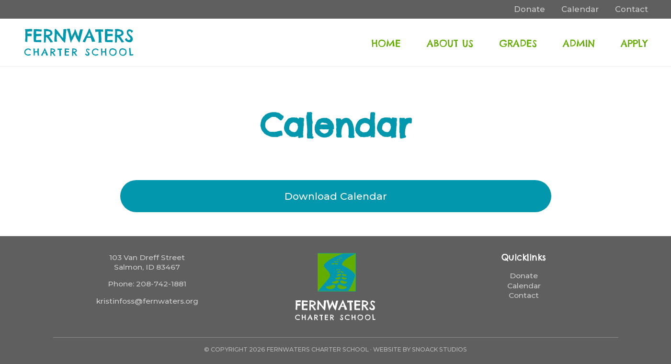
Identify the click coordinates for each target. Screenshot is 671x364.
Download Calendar (335, 196)
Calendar (524, 285)
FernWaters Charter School (79, 42)
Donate (524, 275)
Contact (524, 295)
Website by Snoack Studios (420, 349)
